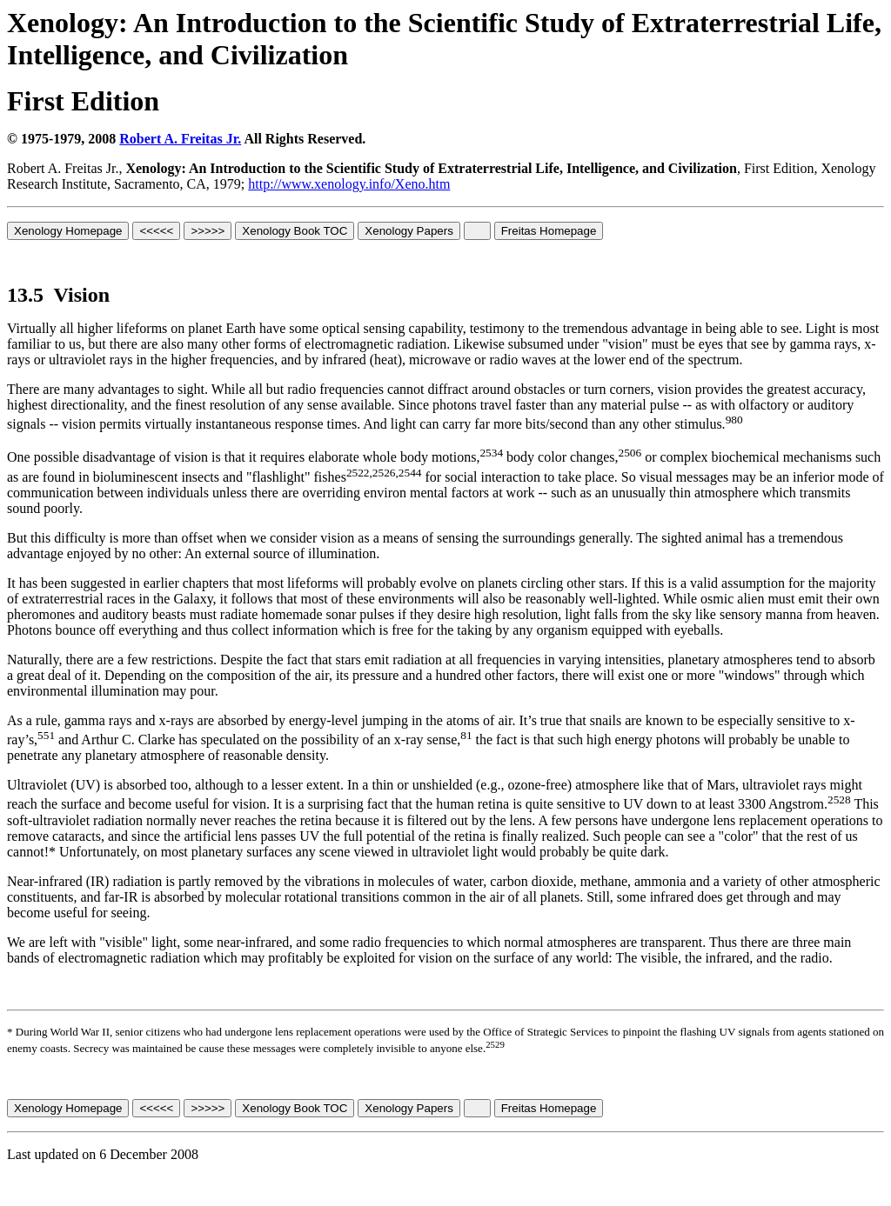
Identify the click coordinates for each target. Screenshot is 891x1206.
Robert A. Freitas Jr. (180, 138)
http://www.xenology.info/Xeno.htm (349, 184)
